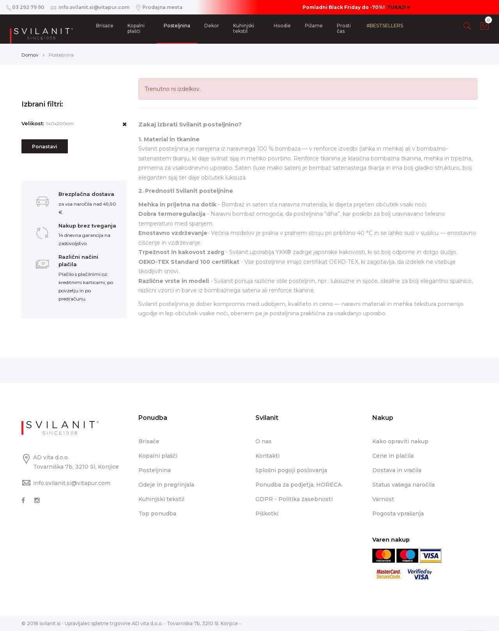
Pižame (314, 25)
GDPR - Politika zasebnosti (294, 499)
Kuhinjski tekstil (243, 28)
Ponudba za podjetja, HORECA (298, 484)
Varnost (383, 499)
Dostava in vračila (396, 470)
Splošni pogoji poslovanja (291, 470)
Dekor (211, 25)
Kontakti (267, 455)
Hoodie (282, 25)
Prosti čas (344, 28)
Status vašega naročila (403, 484)
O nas (263, 441)
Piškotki (266, 513)
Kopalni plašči (136, 28)
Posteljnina (177, 25)
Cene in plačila (393, 455)
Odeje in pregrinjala (166, 484)
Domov (30, 55)
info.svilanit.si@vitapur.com (71, 483)
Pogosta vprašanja (398, 513)
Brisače (104, 25)
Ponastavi (44, 146)
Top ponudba (157, 513)
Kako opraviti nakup (400, 441)
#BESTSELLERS (384, 25)
